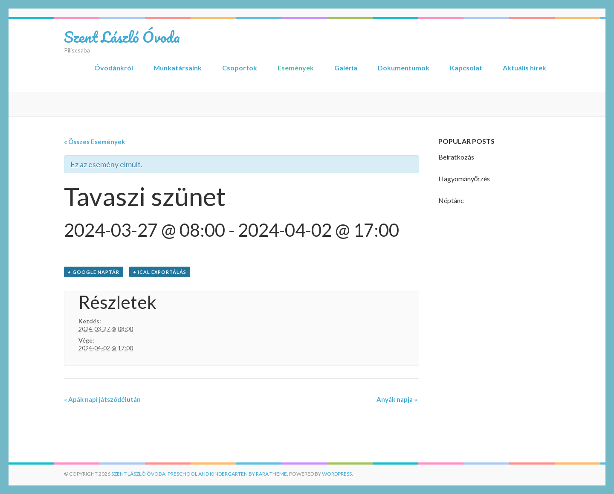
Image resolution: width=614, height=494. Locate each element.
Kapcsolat (466, 68)
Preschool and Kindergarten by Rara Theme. (228, 474)
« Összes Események (94, 141)
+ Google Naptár (93, 272)
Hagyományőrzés (464, 178)
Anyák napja (397, 399)
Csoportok (239, 68)
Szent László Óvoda (122, 37)
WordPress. (337, 474)
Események (296, 68)
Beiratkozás (456, 157)
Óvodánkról (113, 68)
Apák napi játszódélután (102, 399)
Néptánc (451, 200)
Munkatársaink (178, 68)
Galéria (345, 68)
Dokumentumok (403, 68)
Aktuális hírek (524, 68)
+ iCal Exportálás (159, 272)
